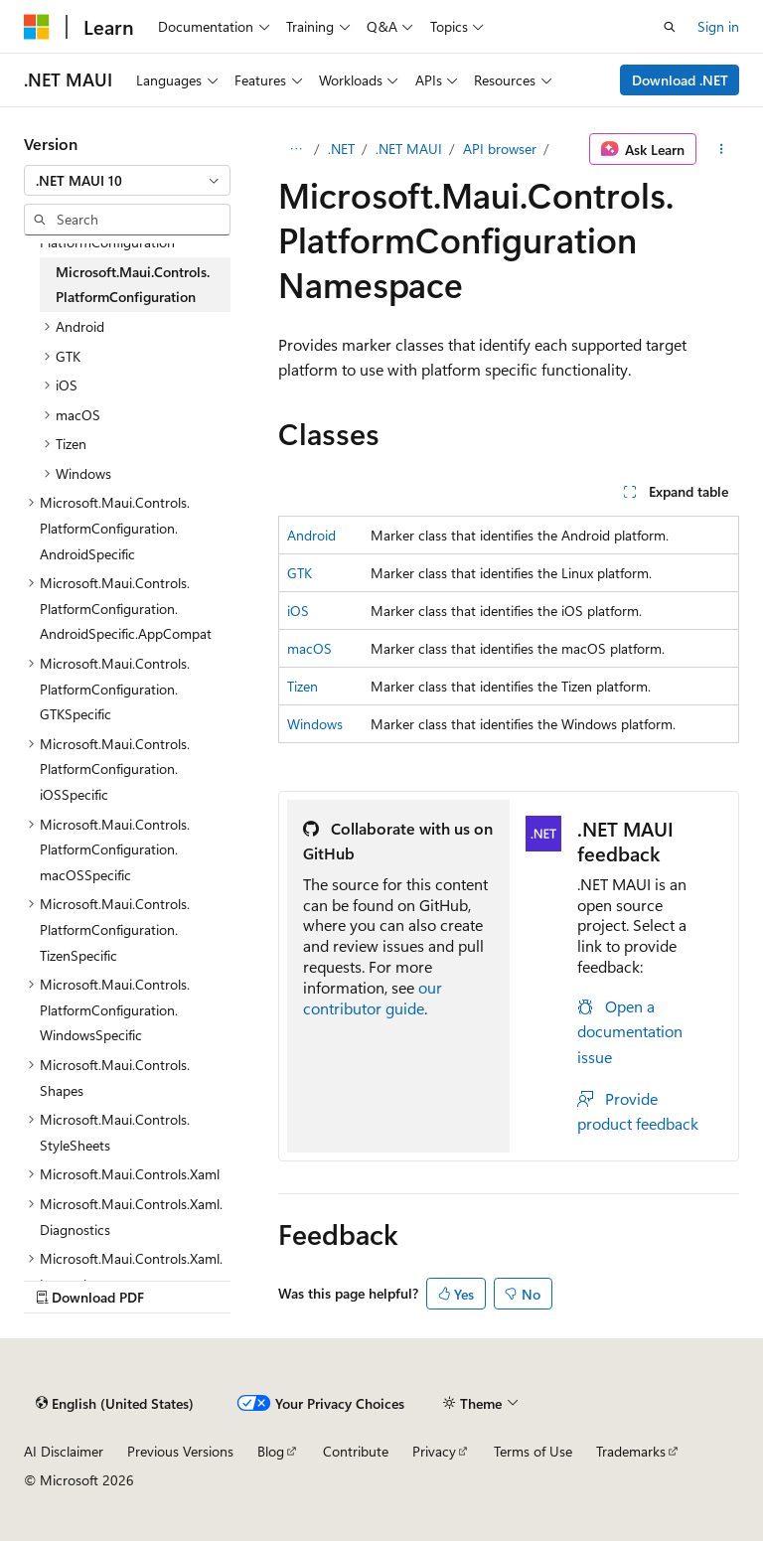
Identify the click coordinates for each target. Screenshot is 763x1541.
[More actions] (721, 149)
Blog (270, 1451)
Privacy (434, 1451)
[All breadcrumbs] (295, 149)
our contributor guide (372, 997)
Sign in (718, 26)
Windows (315, 723)
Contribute (355, 1451)
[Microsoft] (37, 27)
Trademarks (631, 1451)
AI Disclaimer (63, 1451)
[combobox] (127, 181)
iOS (298, 610)
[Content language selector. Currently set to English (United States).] (115, 1403)
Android (311, 535)
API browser (499, 148)
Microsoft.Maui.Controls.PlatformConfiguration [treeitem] (133, 284)
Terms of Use (533, 1451)
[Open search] (669, 27)
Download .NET (680, 80)
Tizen (302, 686)
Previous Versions (180, 1451)
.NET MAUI (409, 148)
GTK (299, 572)
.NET (341, 148)
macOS (309, 648)
